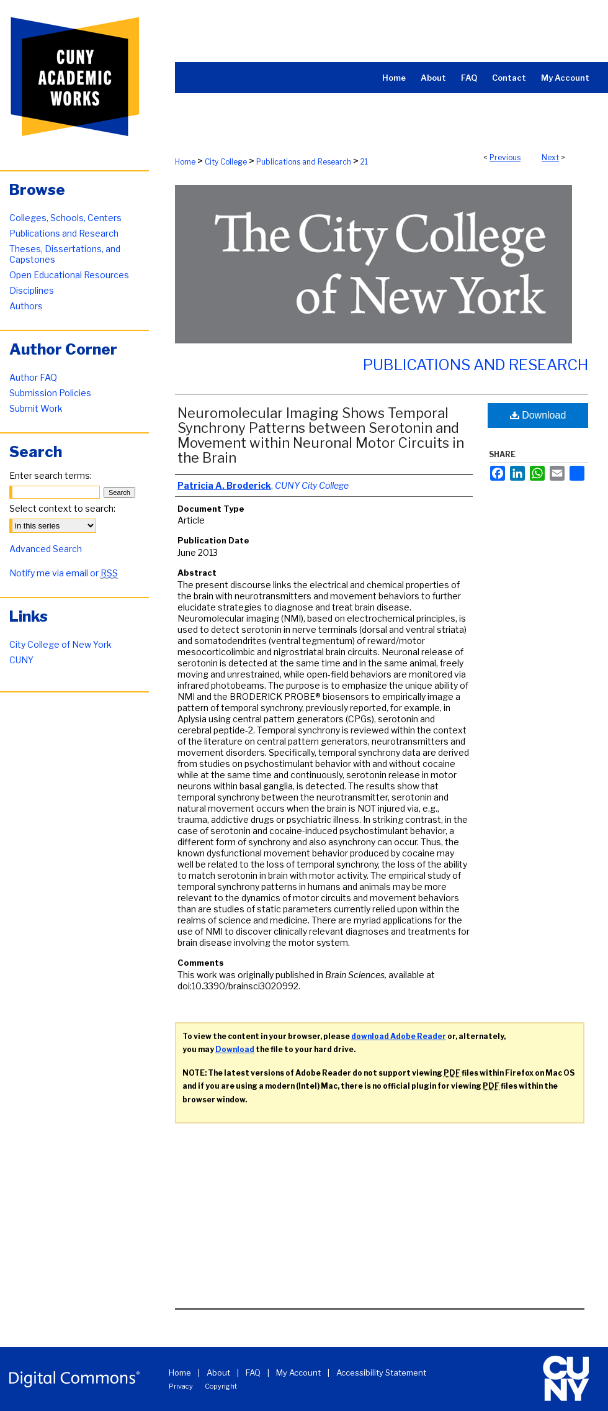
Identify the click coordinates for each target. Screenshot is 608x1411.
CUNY (21, 660)
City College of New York (60, 644)
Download (538, 415)
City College (226, 161)
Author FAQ (33, 377)
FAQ (253, 1372)
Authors (26, 306)
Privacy (181, 1386)
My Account (298, 1372)
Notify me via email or (63, 573)
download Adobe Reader (398, 1036)
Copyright (221, 1386)
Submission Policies (50, 393)
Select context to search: (62, 508)
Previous (505, 157)
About (218, 1372)
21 (364, 161)
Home (185, 161)
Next (550, 157)
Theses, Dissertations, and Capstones (64, 254)
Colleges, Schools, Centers (65, 217)
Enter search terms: (50, 475)
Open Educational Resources (69, 275)
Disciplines (31, 290)
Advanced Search (45, 548)
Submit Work (36, 408)
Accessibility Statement (381, 1372)
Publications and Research (303, 161)
